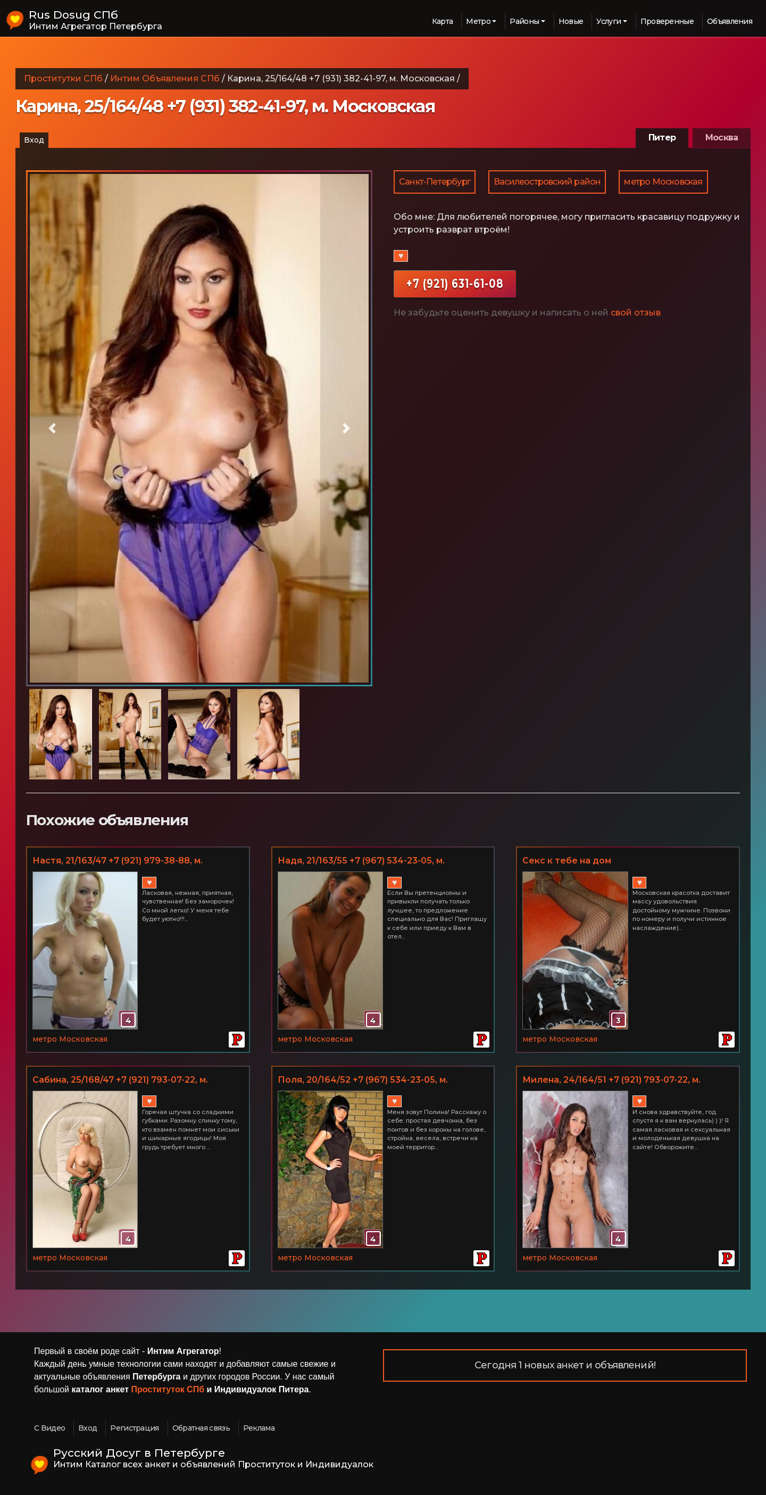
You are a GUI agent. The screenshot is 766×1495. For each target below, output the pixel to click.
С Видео (49, 1428)
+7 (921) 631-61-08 (454, 283)
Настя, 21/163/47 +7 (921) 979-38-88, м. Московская (117, 861)
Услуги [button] (608, 21)
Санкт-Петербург (434, 182)
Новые (571, 21)
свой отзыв (636, 313)
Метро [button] (478, 21)
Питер (662, 137)
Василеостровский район (547, 182)
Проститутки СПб (63, 78)
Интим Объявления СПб (165, 78)
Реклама (258, 1428)
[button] (52, 428)
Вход (34, 140)
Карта (442, 21)
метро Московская (663, 182)
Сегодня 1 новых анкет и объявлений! (564, 1365)
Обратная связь (201, 1428)
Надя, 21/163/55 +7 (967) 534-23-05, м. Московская (361, 861)
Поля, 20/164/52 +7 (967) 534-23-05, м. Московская (363, 1080)
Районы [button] (524, 21)
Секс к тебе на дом (566, 861)
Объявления (729, 21)
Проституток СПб (168, 1389)
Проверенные (667, 21)
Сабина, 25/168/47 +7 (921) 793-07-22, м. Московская (120, 1080)
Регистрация (134, 1428)
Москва (721, 137)
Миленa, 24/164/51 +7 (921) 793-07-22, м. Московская (611, 1080)
